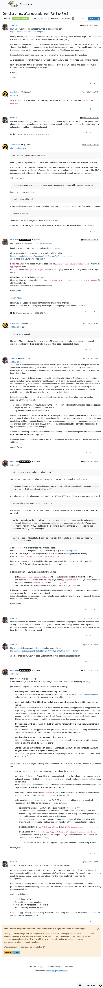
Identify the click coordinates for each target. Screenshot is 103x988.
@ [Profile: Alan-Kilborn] (16, 148)
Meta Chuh (14, 240)
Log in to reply (94, 19)
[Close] (98, 928)
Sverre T (13, 25)
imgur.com (73, 551)
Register (8, 952)
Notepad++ (60, 967)
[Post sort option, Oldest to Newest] (83, 18)
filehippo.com (19, 510)
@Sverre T (26, 92)
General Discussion (20, 18)
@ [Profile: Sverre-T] (15, 95)
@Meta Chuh (27, 323)
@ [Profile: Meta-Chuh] (15, 327)
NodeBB (49, 971)
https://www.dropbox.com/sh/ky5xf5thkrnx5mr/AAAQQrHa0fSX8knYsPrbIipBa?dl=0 (45, 651)
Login (17, 952)
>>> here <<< (48, 779)
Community (26, 4)
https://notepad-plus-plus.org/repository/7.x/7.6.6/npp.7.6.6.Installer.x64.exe (41, 256)
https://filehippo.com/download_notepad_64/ (28, 32)
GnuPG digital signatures (87, 694)
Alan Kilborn (15, 92)
